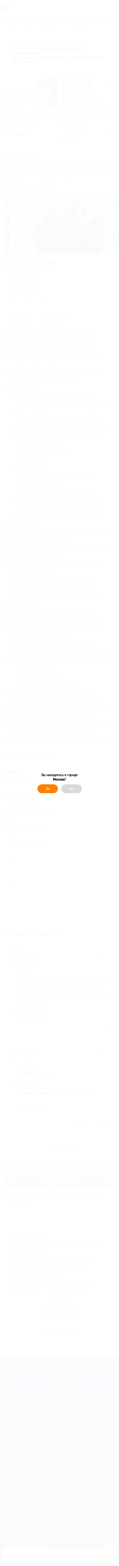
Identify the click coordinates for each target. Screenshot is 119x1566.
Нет (71, 789)
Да (48, 789)
